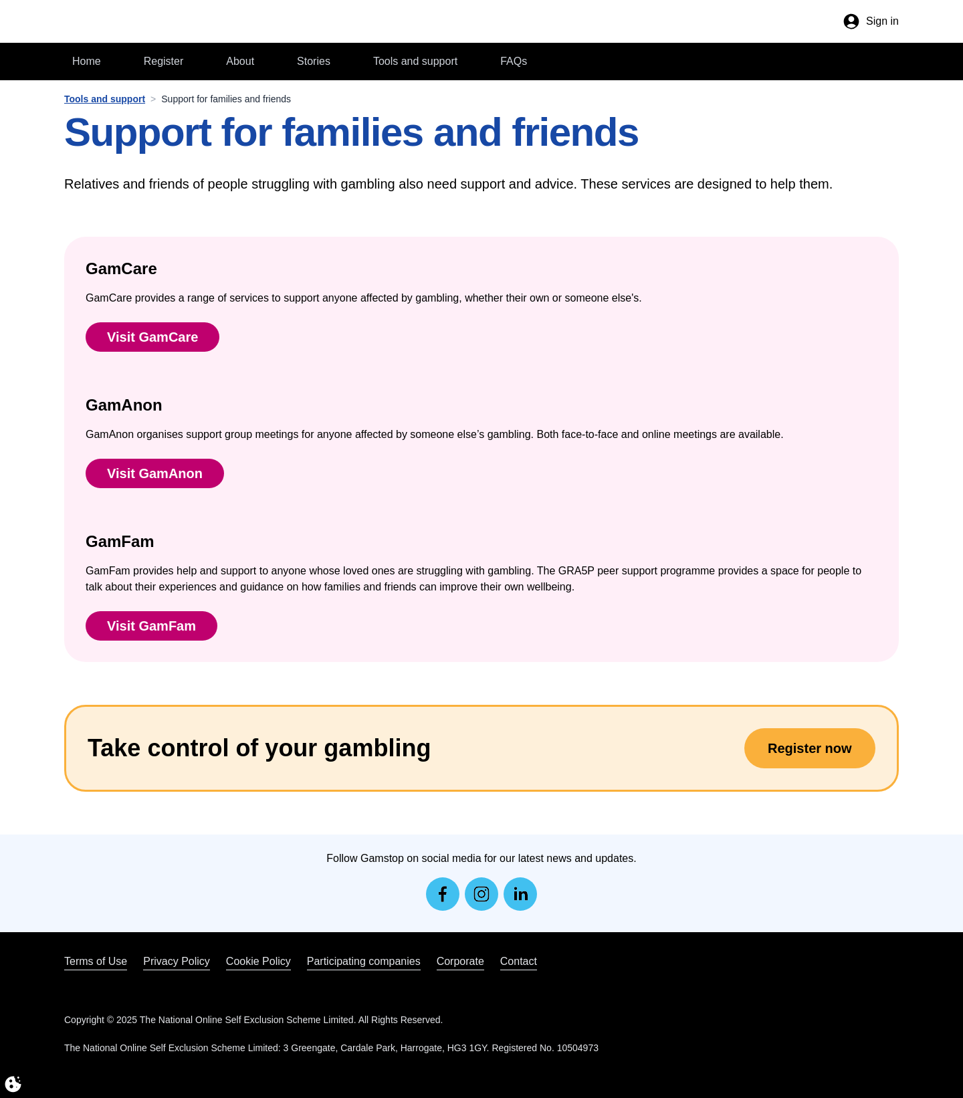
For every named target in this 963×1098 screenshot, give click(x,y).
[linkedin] (520, 894)
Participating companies (364, 961)
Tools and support (415, 61)
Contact (518, 961)
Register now (810, 748)
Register (164, 61)
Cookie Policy (258, 961)
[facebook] (442, 894)
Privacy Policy (176, 961)
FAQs (513, 61)
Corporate (460, 961)
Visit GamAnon (155, 473)
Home (86, 61)
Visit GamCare (152, 337)
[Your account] (870, 21)
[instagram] (481, 894)
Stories (313, 61)
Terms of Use (95, 961)
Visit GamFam (151, 626)
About (240, 61)
